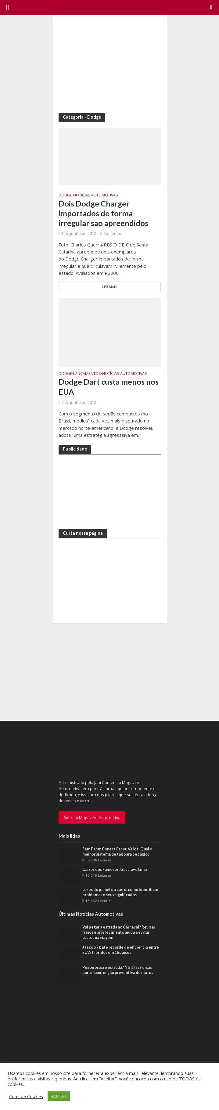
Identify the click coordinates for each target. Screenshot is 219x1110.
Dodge (65, 195)
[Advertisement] (110, 64)
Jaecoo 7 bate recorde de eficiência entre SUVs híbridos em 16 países (120, 950)
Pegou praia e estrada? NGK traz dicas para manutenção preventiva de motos (117, 970)
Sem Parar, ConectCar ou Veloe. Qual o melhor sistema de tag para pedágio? (117, 852)
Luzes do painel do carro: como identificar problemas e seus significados (120, 892)
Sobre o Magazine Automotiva (91, 817)
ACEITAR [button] (58, 1096)
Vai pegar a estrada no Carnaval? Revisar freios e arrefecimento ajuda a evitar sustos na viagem (118, 932)
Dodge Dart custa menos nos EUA (109, 386)
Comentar (112, 233)
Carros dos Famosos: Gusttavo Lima (114, 869)
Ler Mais (109, 287)
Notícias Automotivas (95, 195)
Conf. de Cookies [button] (26, 1096)
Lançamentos (87, 374)
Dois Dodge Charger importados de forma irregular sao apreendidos (103, 213)
